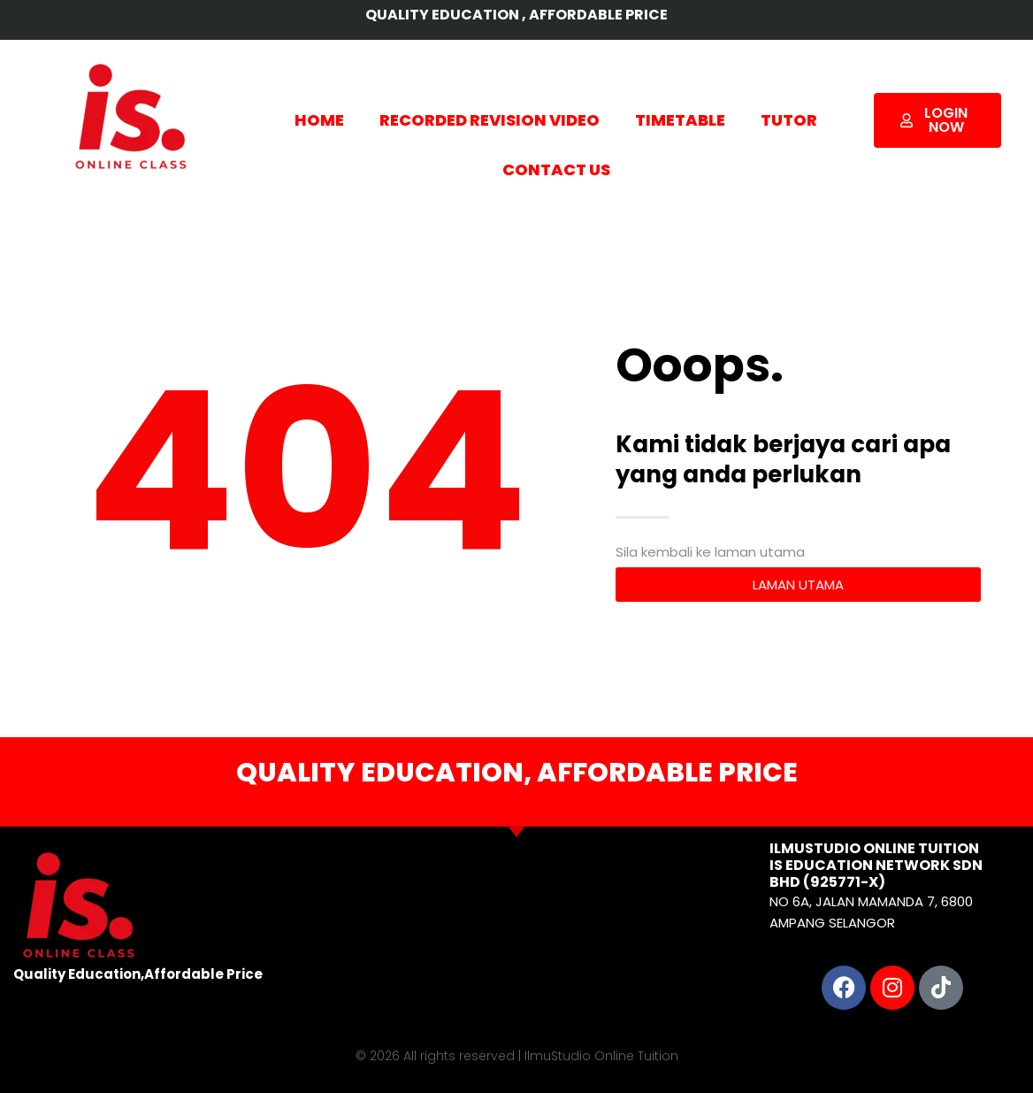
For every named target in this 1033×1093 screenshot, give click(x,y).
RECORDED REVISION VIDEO (489, 120)
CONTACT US (556, 169)
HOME (319, 120)
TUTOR (789, 120)
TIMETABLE (680, 120)
